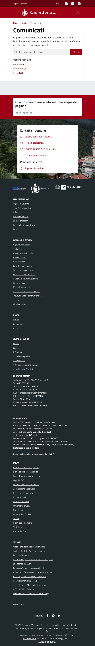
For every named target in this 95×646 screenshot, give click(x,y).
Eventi (16, 343)
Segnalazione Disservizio (24, 488)
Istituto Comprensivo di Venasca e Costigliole (33, 559)
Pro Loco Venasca (21, 555)
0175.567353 (22, 383)
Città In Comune (69, 628)
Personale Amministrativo (24, 225)
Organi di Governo (21, 203)
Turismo (16, 300)
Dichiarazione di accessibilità (25, 471)
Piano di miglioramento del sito (26, 476)
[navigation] (5, 12)
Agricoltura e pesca (21, 244)
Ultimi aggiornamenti (22, 522)
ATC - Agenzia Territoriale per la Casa (29, 576)
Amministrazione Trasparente (26, 467)
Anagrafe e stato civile (23, 253)
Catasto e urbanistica (22, 265)
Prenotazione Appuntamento (26, 484)
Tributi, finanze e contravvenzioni (27, 295)
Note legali (18, 510)
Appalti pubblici (19, 257)
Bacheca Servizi (20, 497)
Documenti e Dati (20, 216)
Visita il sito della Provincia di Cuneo (29, 551)
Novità (23, 23)
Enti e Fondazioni (20, 220)
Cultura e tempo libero (23, 270)
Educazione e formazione (24, 274)
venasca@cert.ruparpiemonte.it (33, 392)
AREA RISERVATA (46, 641)
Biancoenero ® (29, 638)
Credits (16, 518)
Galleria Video (19, 360)
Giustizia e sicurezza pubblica (25, 278)
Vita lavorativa (19, 304)
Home (15, 23)
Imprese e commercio (22, 283)
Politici (16, 229)
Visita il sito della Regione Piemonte (29, 546)
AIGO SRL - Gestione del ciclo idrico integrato (33, 572)
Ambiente (17, 248)
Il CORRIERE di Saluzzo (23, 589)
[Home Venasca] (37, 12)
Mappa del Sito (19, 531)
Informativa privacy (21, 505)
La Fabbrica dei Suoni (22, 563)
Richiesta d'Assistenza (23, 493)
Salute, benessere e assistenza (26, 291)
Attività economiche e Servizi (26, 364)
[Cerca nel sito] (78, 12)
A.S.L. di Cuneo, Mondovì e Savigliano (29, 585)
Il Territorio (17, 352)
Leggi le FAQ (18, 480)
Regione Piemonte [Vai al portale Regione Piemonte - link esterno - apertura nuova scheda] (20, 3)
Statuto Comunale (21, 501)
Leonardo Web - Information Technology (31, 593)
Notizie (16, 319)
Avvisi (15, 328)
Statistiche (18, 527)
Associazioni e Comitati (23, 369)
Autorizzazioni (19, 261)
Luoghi (16, 347)
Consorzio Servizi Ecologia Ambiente (29, 568)
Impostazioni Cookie (22, 514)
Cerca (76, 52)
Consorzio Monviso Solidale (25, 580)
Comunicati (18, 323)
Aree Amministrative (22, 208)
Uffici (15, 212)
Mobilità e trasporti (21, 287)
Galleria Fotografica (21, 356)
